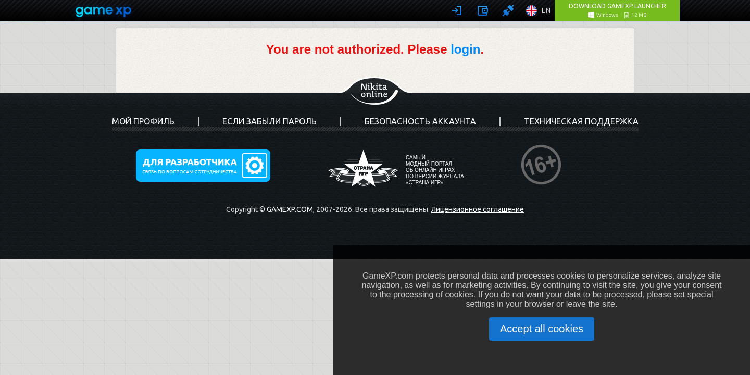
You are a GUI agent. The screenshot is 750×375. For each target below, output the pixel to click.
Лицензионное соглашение (477, 209)
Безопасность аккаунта (420, 121)
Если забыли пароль (269, 121)
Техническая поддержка (581, 121)
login (465, 49)
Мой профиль (143, 121)
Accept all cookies (541, 328)
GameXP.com (290, 209)
